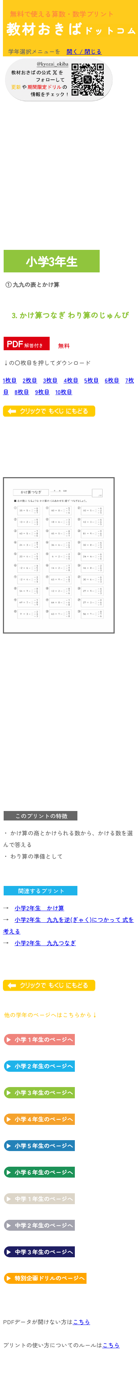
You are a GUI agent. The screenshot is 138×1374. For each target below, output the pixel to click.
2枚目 (30, 380)
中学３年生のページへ (44, 1251)
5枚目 (91, 380)
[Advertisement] (68, 174)
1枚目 (10, 380)
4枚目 (71, 380)
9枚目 (42, 391)
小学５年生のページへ (44, 1145)
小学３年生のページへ (44, 1092)
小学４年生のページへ (44, 1119)
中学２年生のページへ (44, 1225)
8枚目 (22, 391)
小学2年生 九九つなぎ (45, 942)
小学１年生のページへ (44, 1039)
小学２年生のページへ (44, 1066)
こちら (81, 1321)
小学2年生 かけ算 (39, 907)
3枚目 (50, 380)
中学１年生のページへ (44, 1198)
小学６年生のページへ (44, 1172)
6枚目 (112, 380)
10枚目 (63, 391)
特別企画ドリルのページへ (50, 1278)
